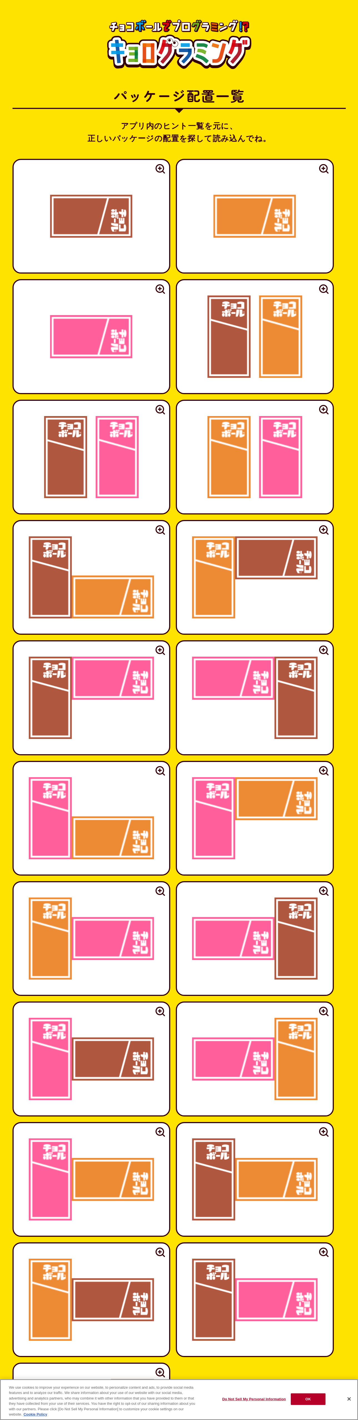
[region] (179, 1399)
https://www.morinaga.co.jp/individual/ (178, 1129)
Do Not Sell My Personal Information (254, 1399)
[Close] (349, 1399)
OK (308, 1399)
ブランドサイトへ (179, 1307)
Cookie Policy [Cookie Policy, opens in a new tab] (35, 1414)
